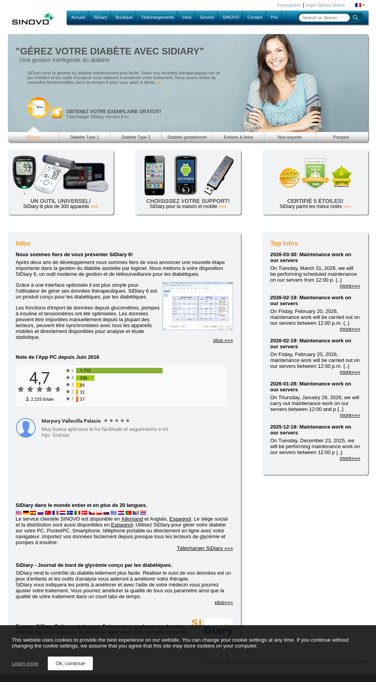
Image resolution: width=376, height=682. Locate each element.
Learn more (25, 663)
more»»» (350, 286)
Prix (274, 17)
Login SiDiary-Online (325, 5)
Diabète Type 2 (135, 137)
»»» (159, 82)
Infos (187, 17)
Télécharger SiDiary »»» (205, 548)
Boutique (124, 17)
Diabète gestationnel (187, 137)
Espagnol (180, 519)
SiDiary (100, 17)
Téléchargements (157, 17)
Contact (255, 17)
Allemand (132, 519)
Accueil (78, 17)
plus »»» (223, 340)
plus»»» (224, 602)
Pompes (341, 137)
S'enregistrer (289, 5)
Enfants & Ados (238, 137)
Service (207, 17)
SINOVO (230, 17)
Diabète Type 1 (84, 137)
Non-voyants (290, 137)
